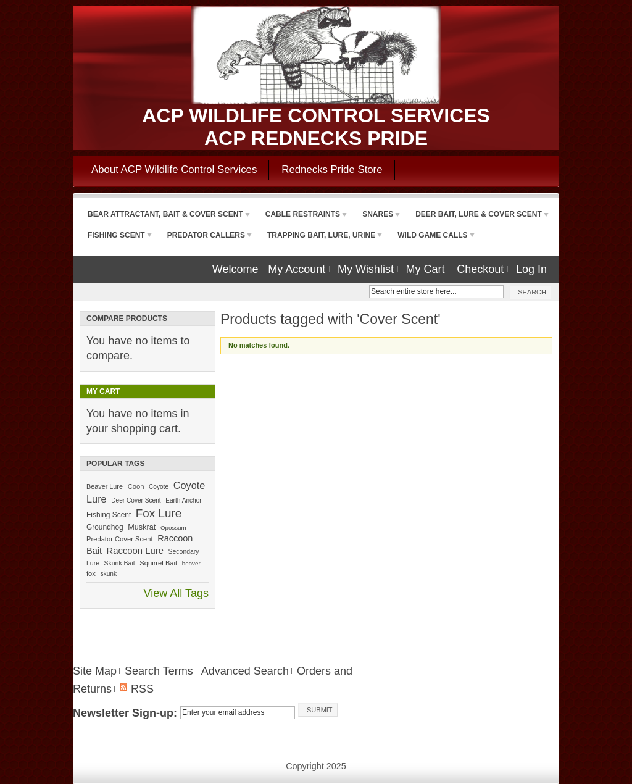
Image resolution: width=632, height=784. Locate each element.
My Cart (425, 269)
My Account (296, 269)
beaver (191, 563)
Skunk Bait (119, 563)
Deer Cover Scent (135, 500)
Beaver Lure (104, 486)
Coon (136, 486)
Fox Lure (158, 513)
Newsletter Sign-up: (125, 713)
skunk (109, 573)
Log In (531, 269)
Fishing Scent (108, 515)
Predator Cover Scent (119, 539)
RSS (142, 689)
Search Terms (159, 671)
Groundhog (104, 527)
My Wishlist (366, 269)
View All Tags (176, 593)
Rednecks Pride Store (331, 169)
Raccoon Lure (135, 551)
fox (91, 573)
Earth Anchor (183, 500)
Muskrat (142, 527)
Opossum (173, 527)
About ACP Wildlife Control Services (174, 169)
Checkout (480, 269)
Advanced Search (245, 671)
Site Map (95, 671)
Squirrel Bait (158, 563)
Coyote (158, 486)
